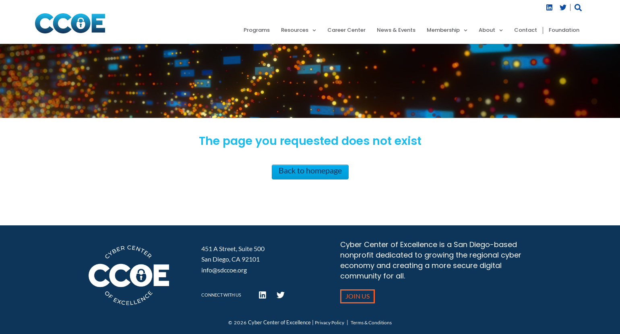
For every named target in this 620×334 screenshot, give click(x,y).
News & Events (396, 30)
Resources (298, 30)
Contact (525, 30)
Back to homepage (310, 170)
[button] (578, 7)
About (491, 30)
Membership (447, 30)
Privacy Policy (329, 323)
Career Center (346, 30)
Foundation (564, 30)
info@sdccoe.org (224, 270)
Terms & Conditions (371, 323)
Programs (257, 30)
